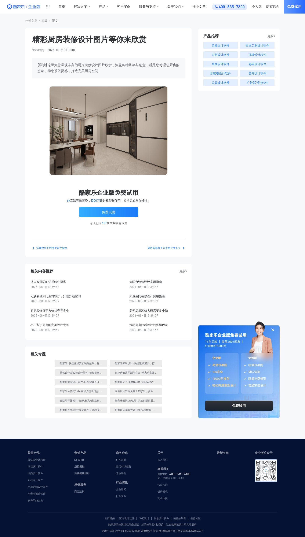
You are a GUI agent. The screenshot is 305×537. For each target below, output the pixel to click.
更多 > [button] (182, 271)
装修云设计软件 (37, 460)
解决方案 (80, 6)
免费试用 (294, 6)
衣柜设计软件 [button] (220, 55)
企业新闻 (121, 489)
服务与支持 (147, 6)
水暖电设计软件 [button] (220, 73)
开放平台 (121, 473)
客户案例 (123, 6)
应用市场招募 (123, 466)
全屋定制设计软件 (38, 487)
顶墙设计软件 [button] (257, 55)
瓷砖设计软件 (35, 480)
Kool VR (79, 460)
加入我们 (162, 460)
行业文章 (199, 6)
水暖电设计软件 (37, 493)
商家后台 (273, 6)
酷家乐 (112, 524)
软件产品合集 (35, 500)
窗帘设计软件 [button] (257, 73)
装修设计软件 (161, 518)
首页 (61, 6)
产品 (102, 6)
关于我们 (174, 6)
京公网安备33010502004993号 (188, 531)
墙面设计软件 (35, 473)
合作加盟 (121, 460)
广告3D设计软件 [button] (257, 83)
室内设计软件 (126, 518)
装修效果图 (179, 518)
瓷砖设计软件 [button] (257, 64)
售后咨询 (162, 484)
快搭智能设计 (82, 473)
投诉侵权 (162, 491)
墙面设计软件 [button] (220, 64)
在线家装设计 (176, 524)
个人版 (257, 6)
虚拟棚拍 (79, 466)
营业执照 (162, 498)
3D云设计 (144, 518)
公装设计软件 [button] (220, 83)
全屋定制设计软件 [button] (257, 45)
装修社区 (195, 518)
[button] (31, 21)
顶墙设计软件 (35, 466)
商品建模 (79, 491)
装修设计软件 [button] (220, 45)
